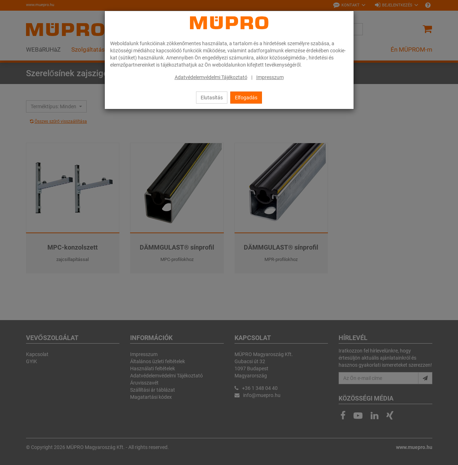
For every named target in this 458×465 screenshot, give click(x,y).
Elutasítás (212, 97)
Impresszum (270, 77)
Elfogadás (246, 97)
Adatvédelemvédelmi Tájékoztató (211, 77)
